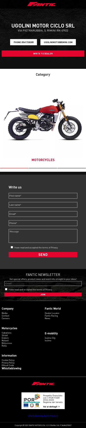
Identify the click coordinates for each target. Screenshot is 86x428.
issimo (48, 340)
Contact (5, 315)
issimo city (50, 338)
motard (5, 340)
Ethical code (8, 365)
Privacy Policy (8, 362)
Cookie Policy (8, 360)
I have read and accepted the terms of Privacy (36, 247)
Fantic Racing (51, 315)
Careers (6, 318)
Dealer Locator (52, 313)
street (5, 335)
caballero (6, 332)
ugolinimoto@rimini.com (58, 42)
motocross (7, 343)
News (47, 318)
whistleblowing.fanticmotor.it (43, 415)
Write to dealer (43, 53)
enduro (5, 338)
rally (4, 345)
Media (4, 313)
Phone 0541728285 (24, 42)
